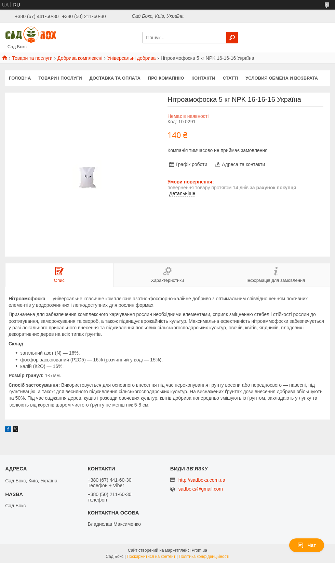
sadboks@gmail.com (200, 489)
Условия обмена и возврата (281, 78)
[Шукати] (232, 37)
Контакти (203, 78)
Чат (306, 545)
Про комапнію (166, 78)
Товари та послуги (32, 58)
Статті (230, 78)
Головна (20, 78)
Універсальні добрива (131, 58)
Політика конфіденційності (204, 556)
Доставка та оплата (115, 78)
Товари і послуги (60, 78)
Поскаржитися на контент (151, 556)
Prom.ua (199, 550)
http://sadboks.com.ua (201, 480)
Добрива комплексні (79, 58)
